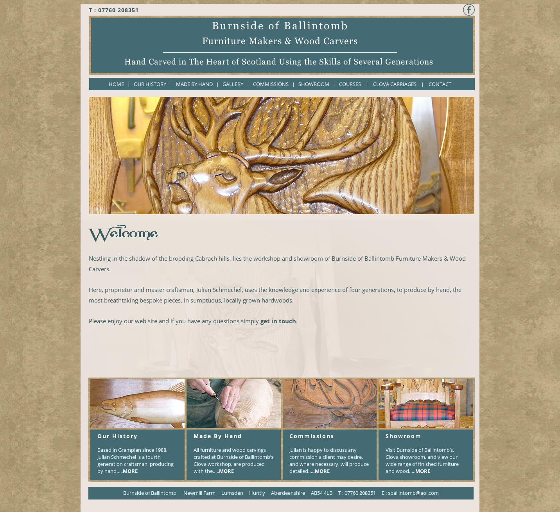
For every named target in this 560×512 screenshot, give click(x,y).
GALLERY (233, 84)
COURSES (350, 84)
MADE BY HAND (194, 84)
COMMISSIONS (271, 84)
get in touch (278, 321)
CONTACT (440, 84)
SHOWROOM (313, 84)
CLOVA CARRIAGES (394, 84)
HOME (116, 84)
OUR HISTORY (150, 84)
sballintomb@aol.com (413, 492)
